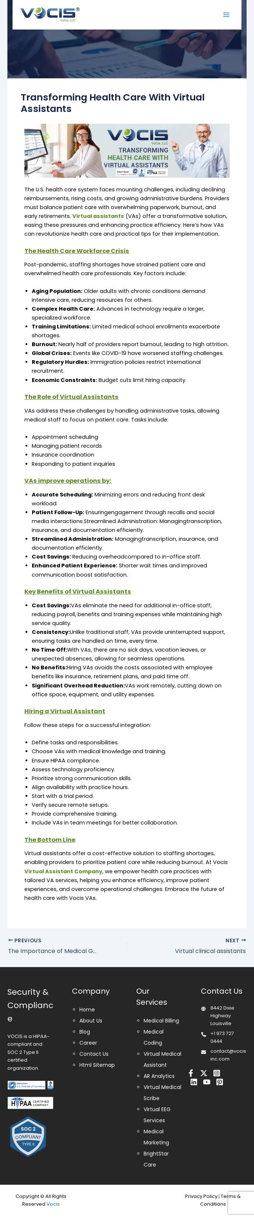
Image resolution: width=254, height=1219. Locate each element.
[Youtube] (206, 1082)
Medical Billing (161, 1020)
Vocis (53, 1204)
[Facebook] (191, 1073)
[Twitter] (203, 1073)
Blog (84, 1031)
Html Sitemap (97, 1065)
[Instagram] (216, 1073)
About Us (90, 1020)
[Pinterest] (219, 1082)
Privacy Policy (201, 1196)
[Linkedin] (194, 1082)
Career (88, 1042)
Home (87, 1009)
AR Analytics (159, 1076)
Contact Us (94, 1054)
